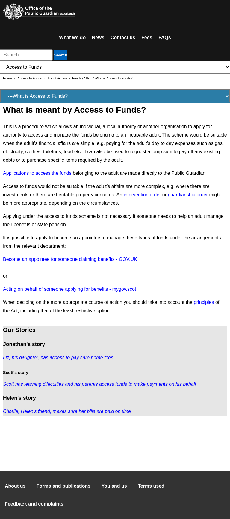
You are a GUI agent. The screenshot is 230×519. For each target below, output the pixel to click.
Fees (146, 37)
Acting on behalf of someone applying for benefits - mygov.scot (69, 289)
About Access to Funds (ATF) (69, 78)
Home (8, 78)
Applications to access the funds (37, 173)
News (98, 37)
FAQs (164, 37)
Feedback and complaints (34, 503)
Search (60, 55)
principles (204, 302)
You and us (114, 486)
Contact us (123, 37)
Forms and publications (63, 486)
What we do (72, 37)
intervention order (142, 194)
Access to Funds (30, 78)
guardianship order (188, 194)
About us (15, 486)
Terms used (151, 486)
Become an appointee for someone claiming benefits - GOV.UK (70, 259)
